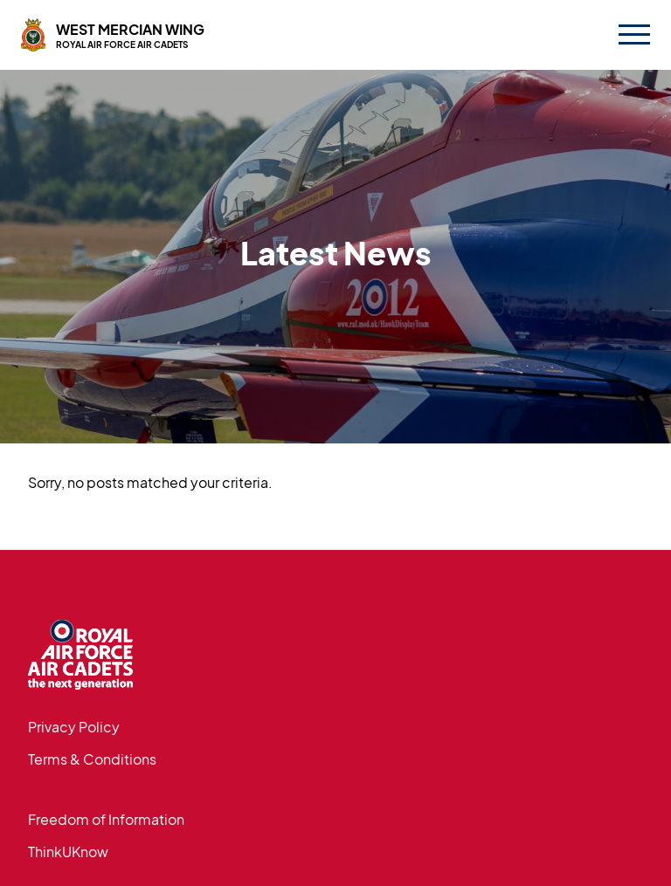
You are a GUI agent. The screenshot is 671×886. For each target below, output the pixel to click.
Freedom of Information (106, 819)
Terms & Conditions (92, 759)
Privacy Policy (74, 727)
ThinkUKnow (68, 851)
